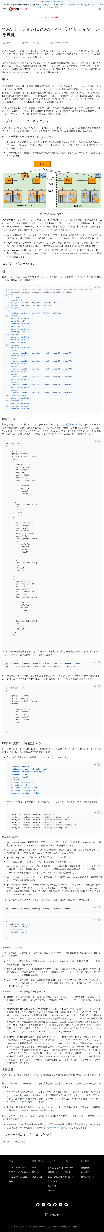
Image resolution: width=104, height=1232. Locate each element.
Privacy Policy (59, 1197)
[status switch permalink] (23, 918)
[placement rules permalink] (18, 415)
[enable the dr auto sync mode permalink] (43, 728)
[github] (38, 1175)
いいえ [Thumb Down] (19, 1113)
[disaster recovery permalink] (15, 1040)
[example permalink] (7, 271)
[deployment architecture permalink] (51, 121)
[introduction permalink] (10, 79)
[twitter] (43, 1175)
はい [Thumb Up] (7, 1113)
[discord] (66, 1175)
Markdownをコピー (32, 43)
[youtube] (60, 1175)
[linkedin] (49, 1175)
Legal (74, 1197)
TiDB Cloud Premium (54, 2)
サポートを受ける (19, 1072)
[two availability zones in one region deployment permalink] (17, 34)
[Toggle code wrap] (95, 287)
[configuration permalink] (38, 263)
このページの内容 (52, 17)
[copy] (98, 287)
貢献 (8, 43)
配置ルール (71, 421)
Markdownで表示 (59, 43)
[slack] (55, 1175)
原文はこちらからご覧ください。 (52, 7)
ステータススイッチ (44, 229)
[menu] (4, 9)
